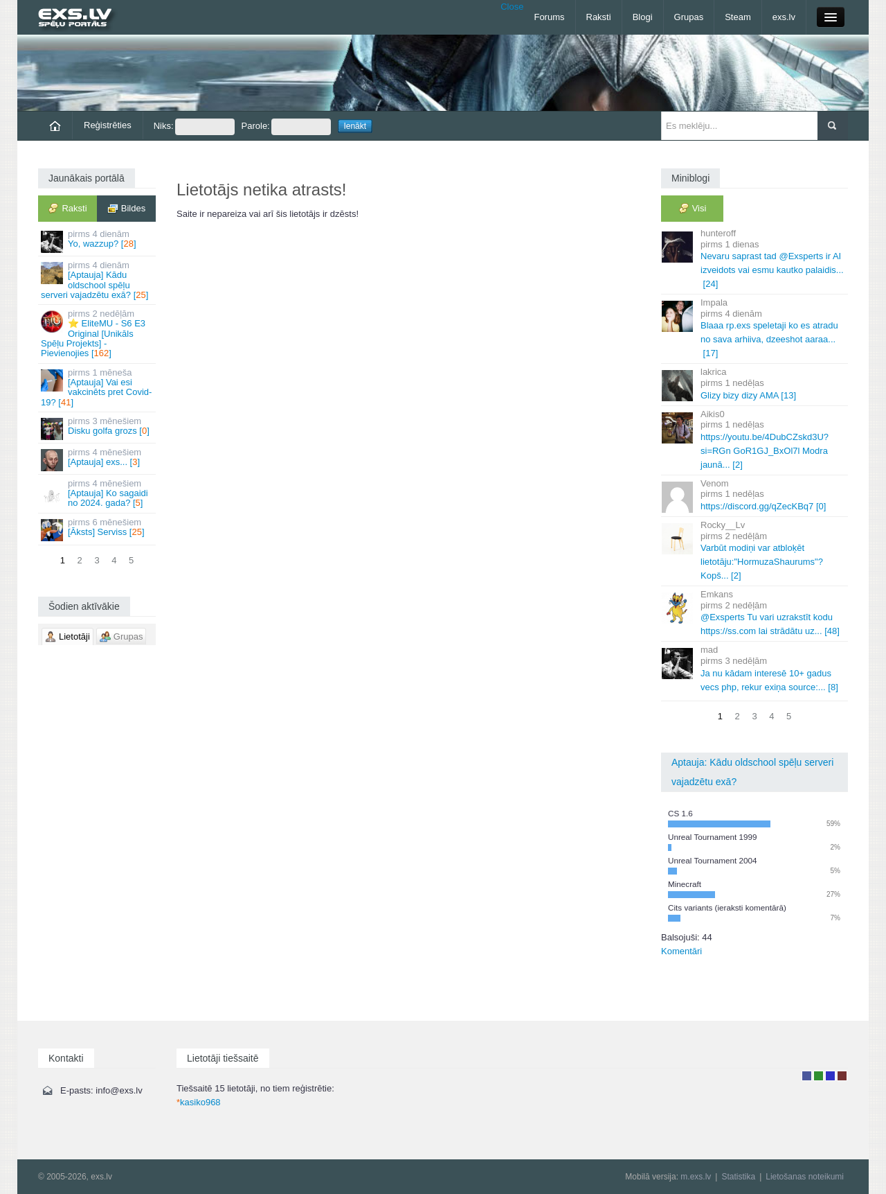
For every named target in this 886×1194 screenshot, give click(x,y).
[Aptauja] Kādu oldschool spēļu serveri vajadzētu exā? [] (98, 280)
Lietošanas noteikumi (805, 1177)
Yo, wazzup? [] (98, 241)
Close (511, 6)
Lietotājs (807, 1076)
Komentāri (681, 951)
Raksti (598, 17)
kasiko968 (199, 1102)
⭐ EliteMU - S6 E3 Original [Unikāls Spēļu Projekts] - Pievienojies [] (98, 333)
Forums (549, 17)
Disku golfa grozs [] (98, 428)
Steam (738, 17)
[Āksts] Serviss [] (98, 529)
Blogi (643, 17)
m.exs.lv (695, 1177)
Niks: (194, 126)
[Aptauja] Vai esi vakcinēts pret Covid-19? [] (98, 387)
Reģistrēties (108, 125)
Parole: (286, 126)
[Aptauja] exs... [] (98, 459)
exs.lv (783, 17)
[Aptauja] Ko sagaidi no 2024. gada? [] (98, 493)
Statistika (738, 1177)
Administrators (842, 1076)
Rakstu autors (818, 1076)
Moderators (830, 1076)
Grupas (689, 17)
